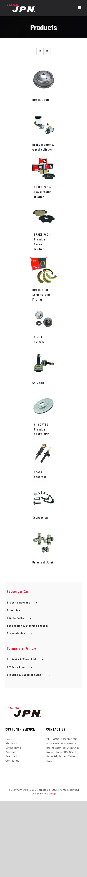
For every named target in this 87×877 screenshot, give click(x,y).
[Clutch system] (43, 318)
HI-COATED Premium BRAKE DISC (42, 429)
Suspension (40, 517)
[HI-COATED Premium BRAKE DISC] (43, 406)
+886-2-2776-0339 (65, 739)
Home (9, 739)
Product (10, 752)
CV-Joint (38, 383)
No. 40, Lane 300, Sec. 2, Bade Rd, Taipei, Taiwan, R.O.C (62, 756)
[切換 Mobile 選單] (80, 8)
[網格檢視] (47, 51)
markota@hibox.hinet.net (62, 747)
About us (11, 743)
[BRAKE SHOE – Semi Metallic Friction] (43, 270)
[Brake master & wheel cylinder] (43, 125)
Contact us (12, 760)
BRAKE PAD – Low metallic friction (42, 192)
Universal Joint (42, 562)
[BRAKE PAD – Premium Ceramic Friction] (43, 216)
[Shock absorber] (43, 453)
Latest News (13, 747)
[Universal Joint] (43, 542)
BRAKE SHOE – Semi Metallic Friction (41, 294)
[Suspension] (43, 497)
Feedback (11, 756)
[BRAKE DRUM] (43, 80)
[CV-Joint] (43, 363)
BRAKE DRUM (40, 100)
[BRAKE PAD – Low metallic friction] (43, 168)
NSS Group (49, 793)
